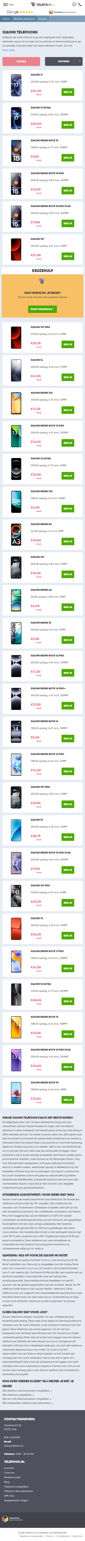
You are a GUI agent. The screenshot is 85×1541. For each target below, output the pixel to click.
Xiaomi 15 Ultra (41, 984)
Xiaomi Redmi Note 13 (44, 1017)
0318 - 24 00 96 (24, 1453)
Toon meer (8, 50)
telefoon (46, 1260)
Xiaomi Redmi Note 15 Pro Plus (51, 206)
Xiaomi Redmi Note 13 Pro (47, 425)
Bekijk (68, 92)
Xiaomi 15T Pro (40, 787)
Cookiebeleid (62, 1536)
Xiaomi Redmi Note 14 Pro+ (48, 688)
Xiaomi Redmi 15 (41, 622)
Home (6, 18)
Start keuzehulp (41, 309)
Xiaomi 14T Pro (40, 885)
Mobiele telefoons (24, 18)
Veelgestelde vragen (16, 1500)
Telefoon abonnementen (18, 1491)
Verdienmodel (12, 1477)
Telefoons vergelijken (16, 1486)
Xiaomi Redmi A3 (41, 524)
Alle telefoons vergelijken (17, 1394)
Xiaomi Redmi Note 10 (44, 1082)
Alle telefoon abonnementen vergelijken (25, 1390)
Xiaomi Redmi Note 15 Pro (47, 173)
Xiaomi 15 (37, 820)
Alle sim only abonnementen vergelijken (25, 1398)
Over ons (9, 1472)
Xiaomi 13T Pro (40, 327)
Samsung (32, 1268)
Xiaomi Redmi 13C (42, 393)
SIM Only (9, 1495)
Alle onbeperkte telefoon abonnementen (26, 1402)
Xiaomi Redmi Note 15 (44, 140)
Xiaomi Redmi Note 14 (44, 721)
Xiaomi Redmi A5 (41, 590)
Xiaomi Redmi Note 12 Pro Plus (51, 852)
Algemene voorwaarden (31, 1536)
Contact (9, 1468)
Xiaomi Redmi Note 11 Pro (47, 951)
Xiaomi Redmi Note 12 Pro (47, 754)
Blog (6, 1481)
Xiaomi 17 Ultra (41, 107)
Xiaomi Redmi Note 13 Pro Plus (51, 1049)
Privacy (49, 1536)
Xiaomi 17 (37, 75)
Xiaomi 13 (37, 918)
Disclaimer (78, 1536)
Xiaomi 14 (37, 360)
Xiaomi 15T (37, 557)
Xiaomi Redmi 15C (42, 491)
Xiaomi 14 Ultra (41, 458)
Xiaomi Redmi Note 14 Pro (47, 655)
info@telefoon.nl (13, 1445)
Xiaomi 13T (37, 239)
